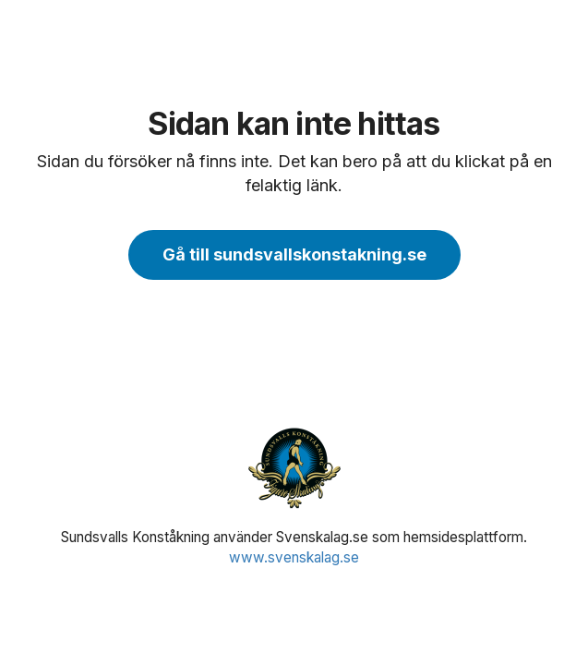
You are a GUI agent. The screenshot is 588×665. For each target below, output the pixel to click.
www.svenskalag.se (294, 557)
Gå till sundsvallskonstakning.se (294, 254)
